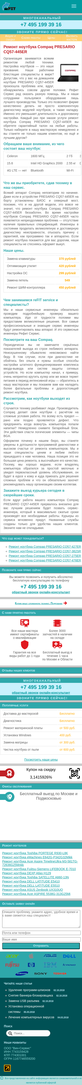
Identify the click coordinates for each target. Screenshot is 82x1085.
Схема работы (30, 37)
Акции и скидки (10, 37)
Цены (51, 37)
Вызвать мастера (72, 37)
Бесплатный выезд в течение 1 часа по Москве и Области (57, 654)
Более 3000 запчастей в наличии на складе (57, 632)
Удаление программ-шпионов (29, 990)
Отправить (41, 945)
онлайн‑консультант (54, 592)
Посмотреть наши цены (41, 759)
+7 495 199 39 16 (41, 24)
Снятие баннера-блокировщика (30, 995)
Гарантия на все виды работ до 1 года (24, 652)
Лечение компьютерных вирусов (31, 1017)
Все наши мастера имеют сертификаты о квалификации (24, 632)
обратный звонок (25, 592)
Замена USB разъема (23, 1001)
